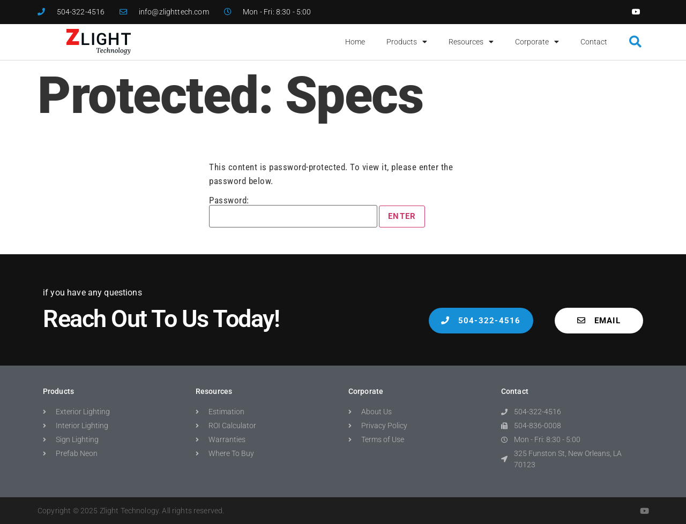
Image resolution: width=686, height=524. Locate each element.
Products (406, 42)
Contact (593, 41)
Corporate (537, 42)
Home (355, 41)
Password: (293, 211)
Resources (471, 42)
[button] (635, 42)
